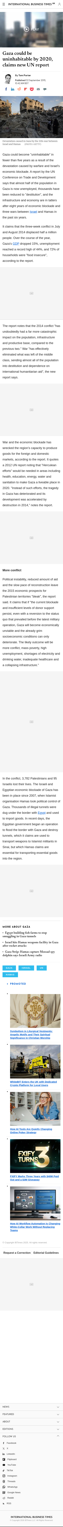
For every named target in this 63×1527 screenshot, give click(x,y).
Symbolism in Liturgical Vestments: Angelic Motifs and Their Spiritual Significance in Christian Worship (31, 1034)
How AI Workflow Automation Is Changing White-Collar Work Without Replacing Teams (35, 1227)
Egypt (42, 812)
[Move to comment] (45, 89)
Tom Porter (24, 75)
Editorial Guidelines (46, 1252)
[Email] (38, 89)
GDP (16, 243)
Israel (33, 211)
